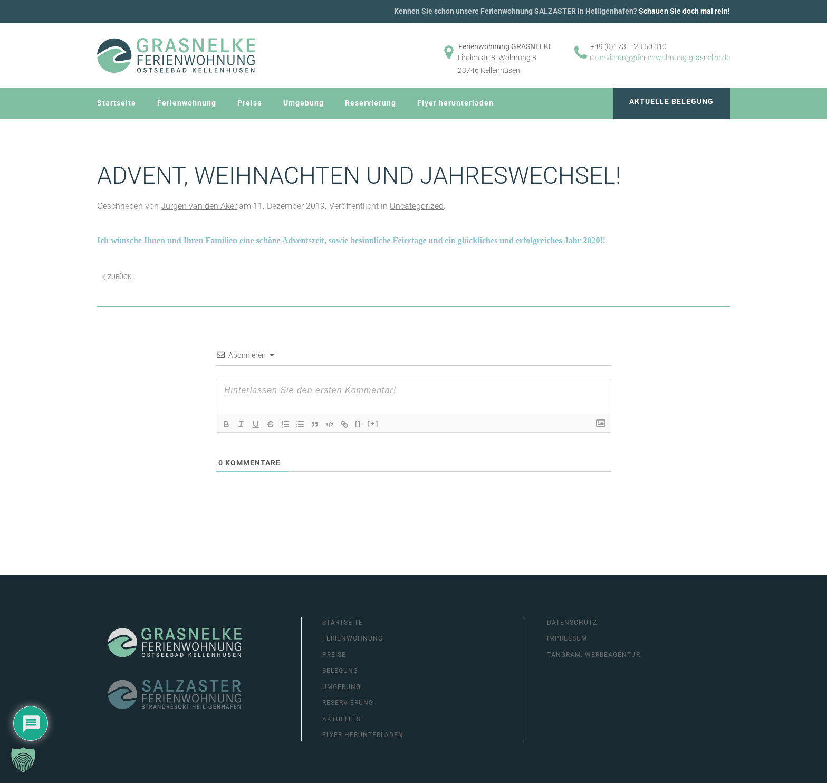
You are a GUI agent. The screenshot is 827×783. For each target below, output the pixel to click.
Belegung (340, 670)
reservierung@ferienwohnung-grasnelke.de (660, 57)
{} (358, 423)
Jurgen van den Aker (199, 206)
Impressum (567, 638)
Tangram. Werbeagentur (593, 654)
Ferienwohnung (186, 103)
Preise (249, 103)
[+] (373, 423)
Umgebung (303, 103)
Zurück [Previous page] (117, 277)
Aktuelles (341, 719)
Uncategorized (417, 206)
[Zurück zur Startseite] (176, 55)
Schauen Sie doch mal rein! (684, 11)
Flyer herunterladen (455, 103)
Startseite (116, 103)
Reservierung (370, 103)
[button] (23, 760)
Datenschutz (572, 622)
